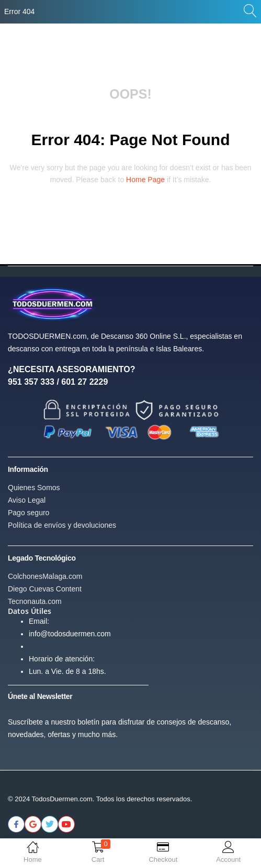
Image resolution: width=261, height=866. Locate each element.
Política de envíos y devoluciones (62, 525)
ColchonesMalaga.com (45, 576)
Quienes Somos (34, 487)
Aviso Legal (27, 500)
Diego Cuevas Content (45, 589)
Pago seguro (28, 512)
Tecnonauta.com (35, 601)
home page (145, 179)
